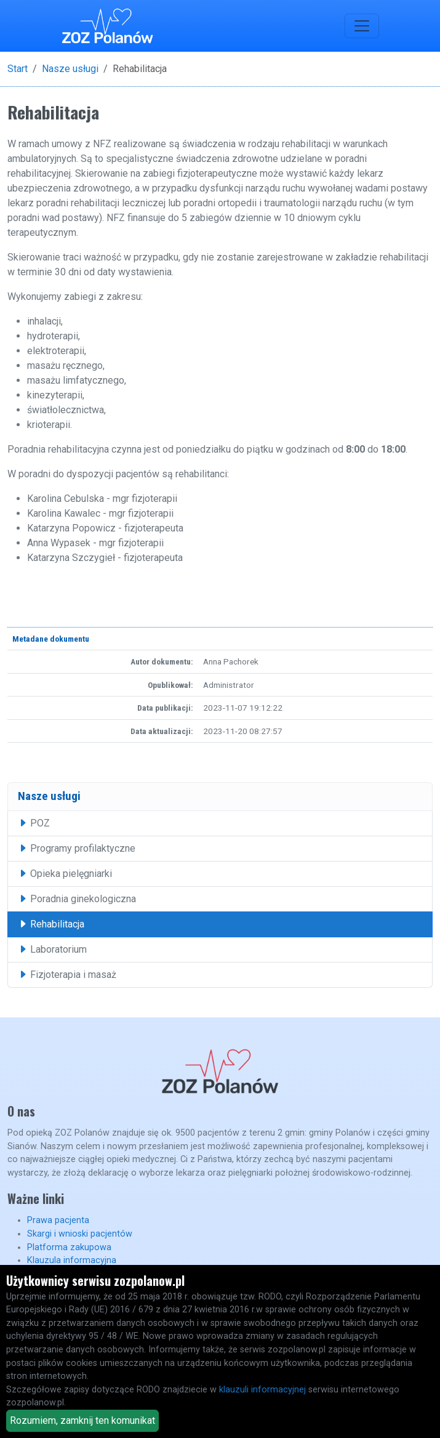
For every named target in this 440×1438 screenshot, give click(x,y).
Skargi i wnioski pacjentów (79, 1234)
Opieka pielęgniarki (65, 873)
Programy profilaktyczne (76, 848)
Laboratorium (52, 949)
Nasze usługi (70, 69)
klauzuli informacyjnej (262, 1389)
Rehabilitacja (51, 924)
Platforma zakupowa (69, 1247)
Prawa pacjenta (58, 1220)
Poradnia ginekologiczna (77, 899)
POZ (34, 823)
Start (17, 69)
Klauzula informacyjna (71, 1260)
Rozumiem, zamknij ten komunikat (82, 1420)
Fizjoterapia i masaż (67, 974)
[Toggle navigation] (362, 26)
